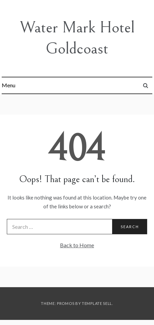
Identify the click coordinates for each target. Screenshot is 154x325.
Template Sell (97, 303)
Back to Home (77, 245)
